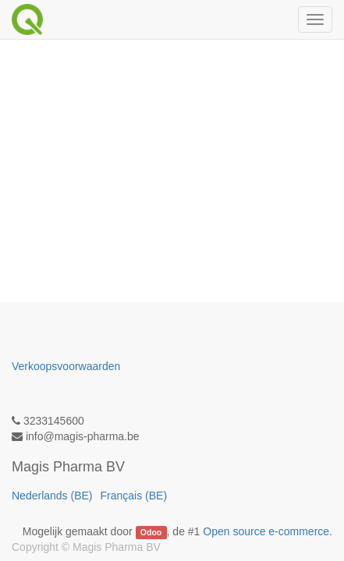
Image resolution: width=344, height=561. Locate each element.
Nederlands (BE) (52, 495)
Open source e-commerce (266, 531)
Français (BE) (134, 495)
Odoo (150, 532)
